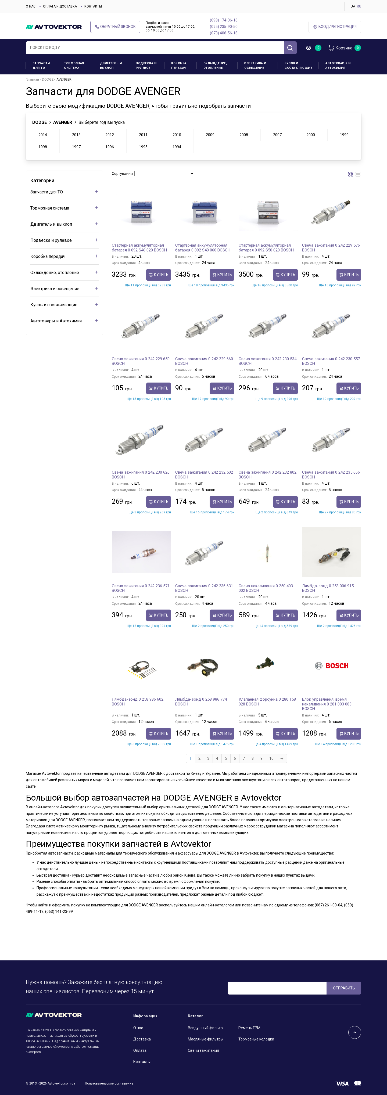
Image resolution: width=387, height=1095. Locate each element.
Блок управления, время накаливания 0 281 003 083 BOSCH (327, 704)
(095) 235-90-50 (224, 26)
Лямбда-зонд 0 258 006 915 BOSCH (328, 588)
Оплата (139, 1050)
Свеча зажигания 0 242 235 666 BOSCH (331, 475)
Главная (32, 79)
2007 (277, 135)
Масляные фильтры (205, 1039)
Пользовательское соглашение (109, 1083)
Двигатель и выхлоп (111, 66)
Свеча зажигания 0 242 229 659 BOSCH (141, 361)
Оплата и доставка (60, 6)
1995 (143, 147)
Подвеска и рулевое (146, 66)
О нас (30, 6)
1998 (42, 147)
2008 (243, 135)
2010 (177, 135)
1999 (344, 135)
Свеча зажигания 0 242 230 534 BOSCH (267, 361)
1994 (177, 147)
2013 (76, 135)
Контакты (93, 6)
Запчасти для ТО (41, 66)
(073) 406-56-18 (224, 33)
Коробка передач (179, 66)
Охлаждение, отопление (215, 66)
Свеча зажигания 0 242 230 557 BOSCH (331, 361)
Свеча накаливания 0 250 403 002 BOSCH (266, 588)
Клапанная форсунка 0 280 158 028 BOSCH (267, 702)
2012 (109, 135)
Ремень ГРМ (249, 1028)
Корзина (340, 48)
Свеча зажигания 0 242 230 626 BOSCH (141, 475)
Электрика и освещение (255, 66)
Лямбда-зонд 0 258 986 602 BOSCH (137, 702)
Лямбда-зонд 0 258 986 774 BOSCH (201, 702)
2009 (210, 135)
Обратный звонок (115, 26)
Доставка (142, 1039)
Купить (159, 274)
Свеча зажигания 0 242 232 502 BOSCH (204, 475)
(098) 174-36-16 (224, 20)
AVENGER (62, 122)
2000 (310, 135)
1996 (109, 147)
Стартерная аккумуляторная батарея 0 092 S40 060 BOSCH (202, 248)
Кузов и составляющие (298, 66)
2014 (42, 135)
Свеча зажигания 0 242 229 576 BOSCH (331, 248)
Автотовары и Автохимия (337, 66)
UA (353, 6)
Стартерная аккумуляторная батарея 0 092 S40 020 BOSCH (139, 248)
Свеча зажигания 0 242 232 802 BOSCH (267, 475)
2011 (143, 135)
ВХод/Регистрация (335, 26)
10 (271, 758)
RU (359, 6)
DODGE (47, 79)
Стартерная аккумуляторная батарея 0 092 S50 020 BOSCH (266, 248)
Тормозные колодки (256, 1039)
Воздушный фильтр (205, 1028)
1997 (76, 147)
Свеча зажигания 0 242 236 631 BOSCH (204, 588)
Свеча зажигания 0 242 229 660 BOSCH (204, 361)
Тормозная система (74, 66)
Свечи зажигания (203, 1050)
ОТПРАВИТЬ (344, 988)
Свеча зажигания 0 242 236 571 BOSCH (141, 588)
